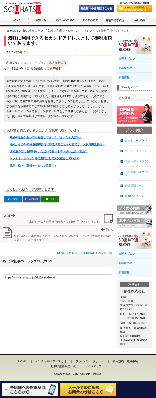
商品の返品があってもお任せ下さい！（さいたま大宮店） (46, 137)
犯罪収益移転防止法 (63, 366)
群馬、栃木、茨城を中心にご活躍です (33, 165)
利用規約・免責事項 (125, 361)
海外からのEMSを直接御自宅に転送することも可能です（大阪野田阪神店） (57, 144)
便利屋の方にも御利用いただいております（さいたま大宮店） (49, 151)
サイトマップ (93, 366)
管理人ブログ (126, 58)
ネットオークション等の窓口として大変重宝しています (44, 158)
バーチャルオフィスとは (51, 361)
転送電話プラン (134, 185)
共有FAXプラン (134, 196)
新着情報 (124, 77)
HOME (14, 30)
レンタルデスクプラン (137, 173)
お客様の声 (33, 30)
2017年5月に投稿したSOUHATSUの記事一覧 (84, 253)
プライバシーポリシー (90, 361)
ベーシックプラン (136, 151)
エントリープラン (35, 62)
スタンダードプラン (137, 161)
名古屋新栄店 (57, 62)
